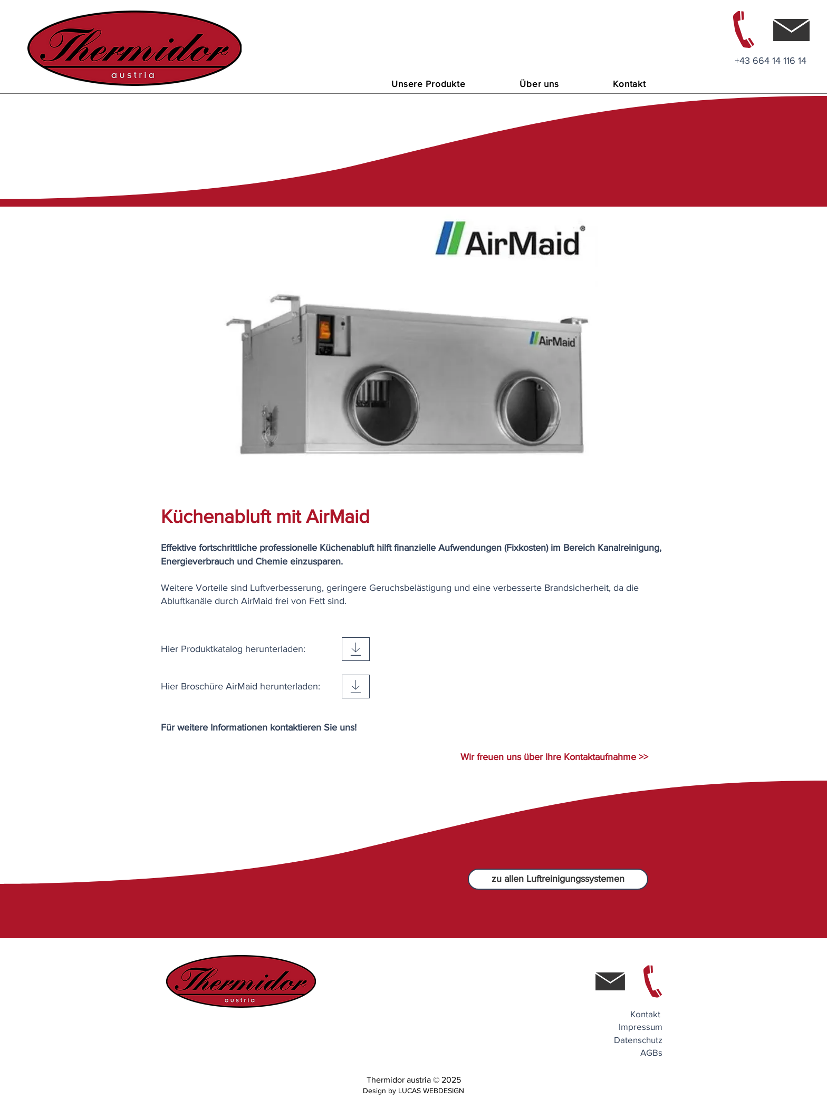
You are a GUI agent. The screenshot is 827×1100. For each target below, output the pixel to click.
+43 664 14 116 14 (770, 60)
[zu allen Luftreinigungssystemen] (558, 879)
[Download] (356, 649)
